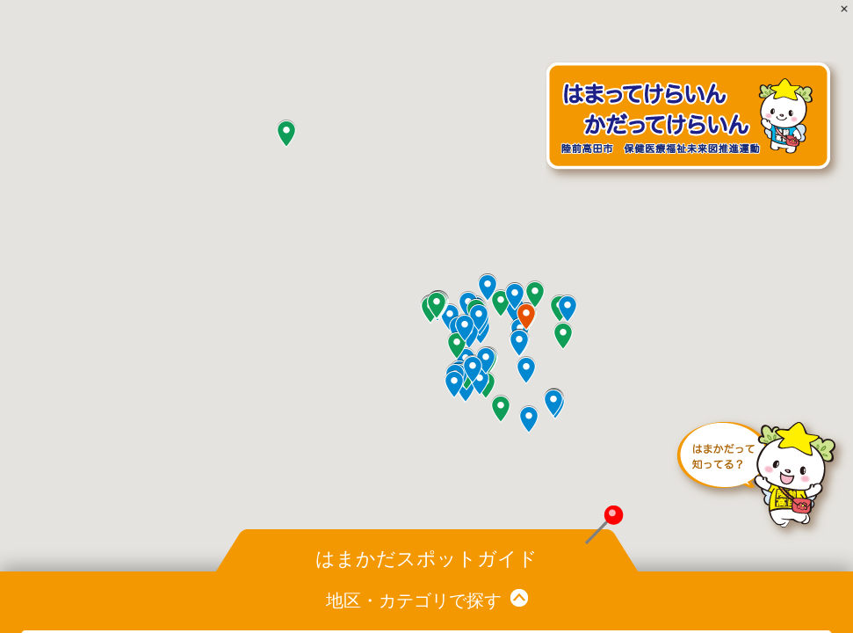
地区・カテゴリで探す (414, 600)
